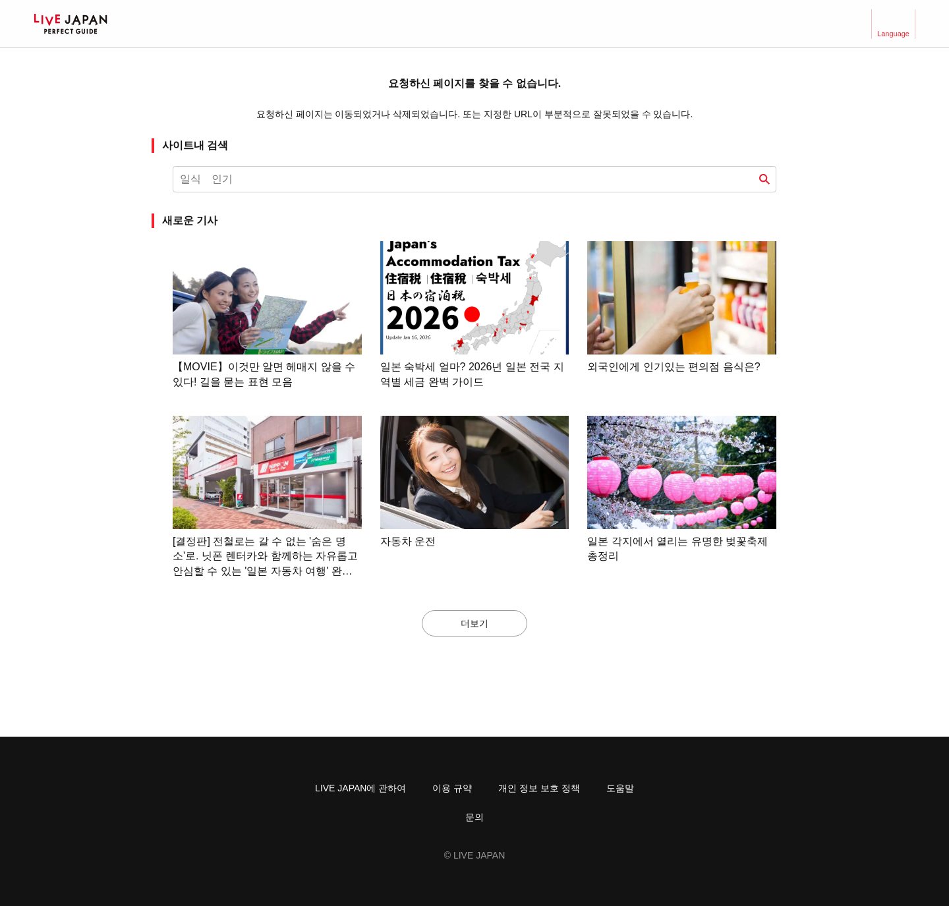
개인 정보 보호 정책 (539, 788)
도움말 (620, 788)
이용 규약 (452, 788)
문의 (474, 817)
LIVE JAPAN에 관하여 (360, 788)
